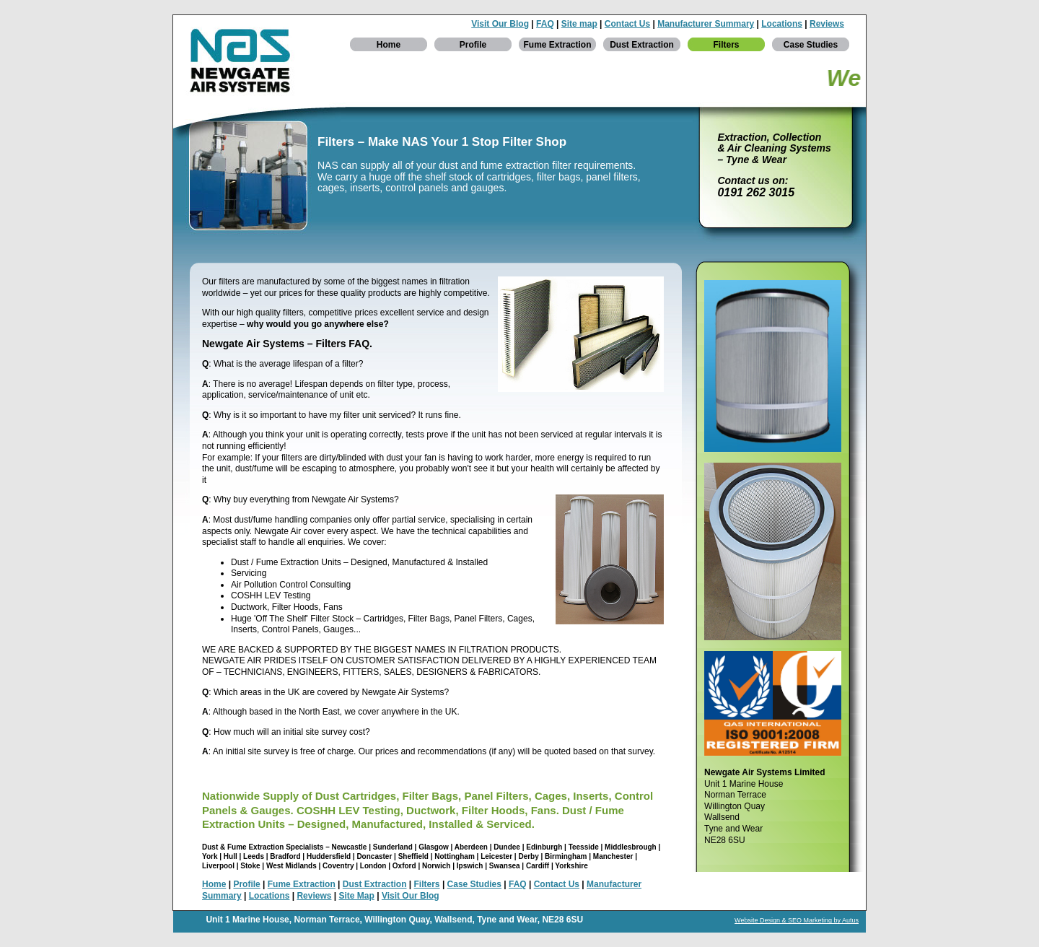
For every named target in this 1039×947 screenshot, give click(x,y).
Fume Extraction (557, 45)
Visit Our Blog (500, 24)
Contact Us (627, 24)
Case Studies (811, 45)
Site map (579, 24)
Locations (781, 24)
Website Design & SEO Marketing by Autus (797, 920)
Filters (726, 45)
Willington (385, 920)
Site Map (356, 896)
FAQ (545, 24)
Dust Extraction (642, 45)
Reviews (827, 24)
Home (388, 45)
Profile (473, 45)
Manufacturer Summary (705, 24)
